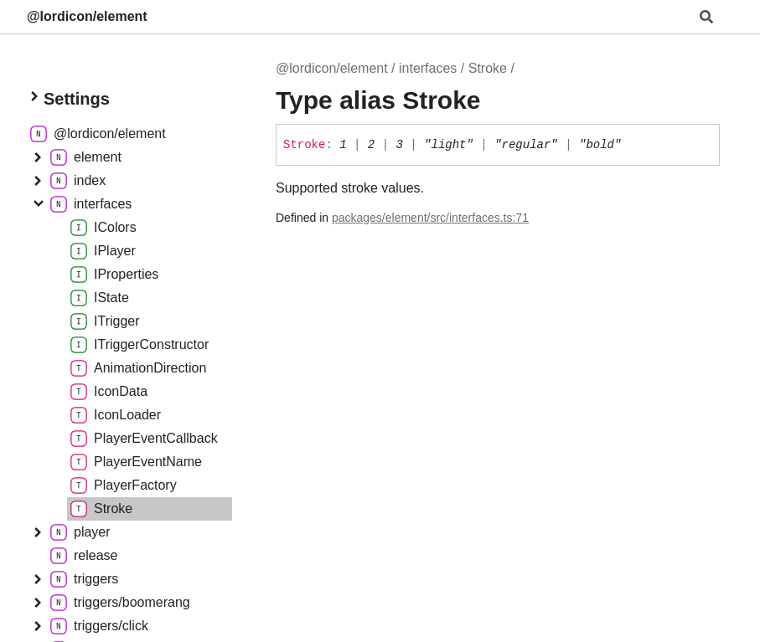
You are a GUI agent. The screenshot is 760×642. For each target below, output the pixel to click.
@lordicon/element (87, 16)
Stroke (487, 68)
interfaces (428, 68)
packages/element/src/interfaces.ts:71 (430, 217)
